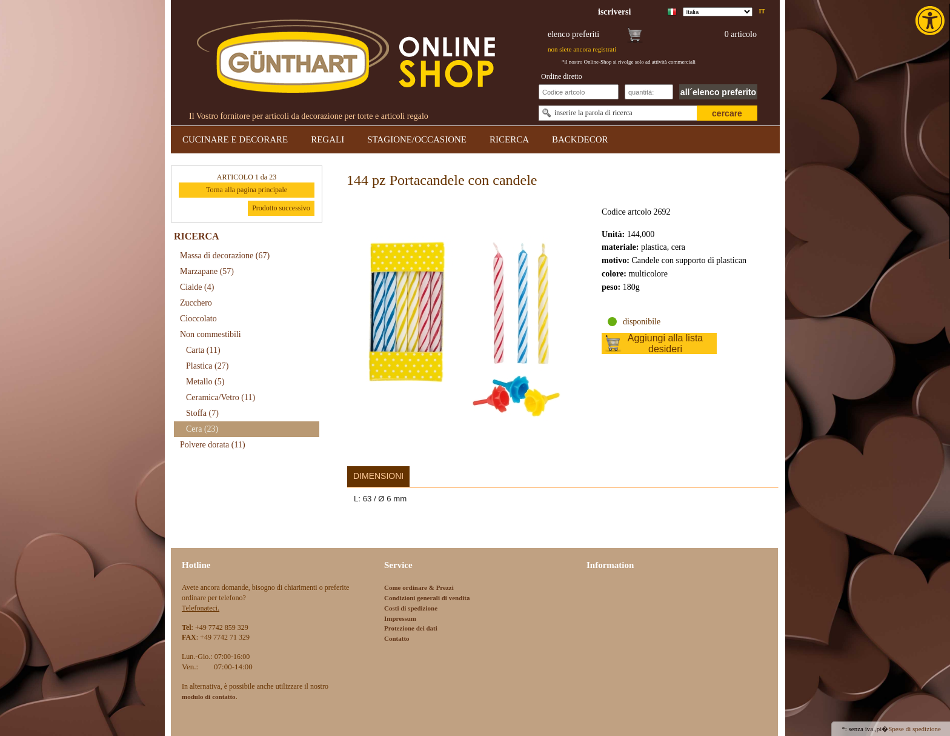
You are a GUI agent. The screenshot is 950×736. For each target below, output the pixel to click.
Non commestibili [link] (210, 334)
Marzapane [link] (207, 271)
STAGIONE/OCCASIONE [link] (417, 139)
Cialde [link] (197, 287)
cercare (727, 113)
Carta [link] (203, 350)
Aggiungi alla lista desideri (665, 343)
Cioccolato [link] (198, 318)
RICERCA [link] (509, 139)
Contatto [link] (397, 638)
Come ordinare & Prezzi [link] (419, 587)
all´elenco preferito (718, 92)
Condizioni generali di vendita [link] (427, 597)
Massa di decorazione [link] (225, 255)
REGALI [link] (327, 139)
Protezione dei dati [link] (410, 628)
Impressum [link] (400, 618)
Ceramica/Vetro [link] (220, 397)
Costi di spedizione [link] (410, 608)
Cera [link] (202, 428)
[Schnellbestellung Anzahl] (649, 91)
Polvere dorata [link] (212, 444)
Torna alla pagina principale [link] (246, 190)
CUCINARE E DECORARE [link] (235, 139)
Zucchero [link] (196, 302)
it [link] (762, 11)
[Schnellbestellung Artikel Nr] (579, 91)
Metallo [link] (205, 381)
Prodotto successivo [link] (281, 208)
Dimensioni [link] (378, 476)
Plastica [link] (207, 365)
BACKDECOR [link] (580, 139)
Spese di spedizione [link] (914, 728)
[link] (931, 21)
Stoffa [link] (202, 413)
